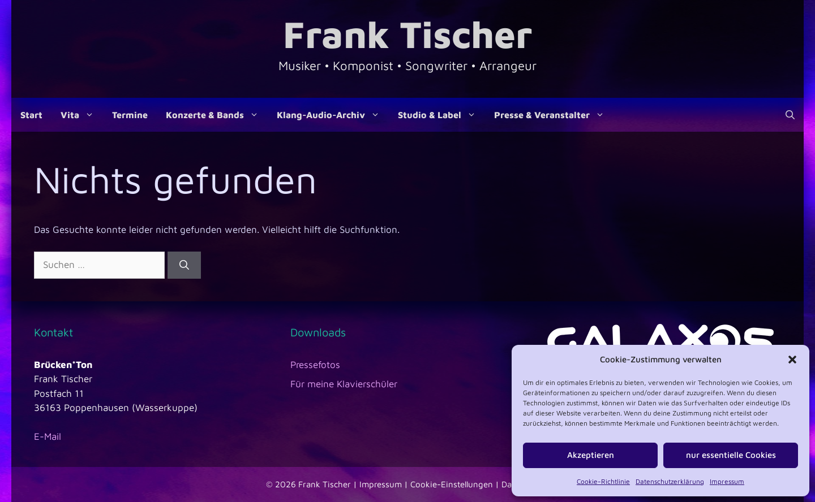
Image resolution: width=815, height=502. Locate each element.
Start (31, 115)
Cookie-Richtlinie (603, 481)
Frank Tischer (407, 33)
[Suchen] (184, 265)
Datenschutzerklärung (670, 481)
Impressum (727, 481)
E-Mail (47, 436)
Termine (130, 115)
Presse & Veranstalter (554, 115)
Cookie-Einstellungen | (455, 484)
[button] (792, 359)
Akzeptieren (590, 455)
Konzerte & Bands (217, 115)
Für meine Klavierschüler (343, 384)
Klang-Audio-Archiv (333, 115)
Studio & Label (441, 115)
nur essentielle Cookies (731, 455)
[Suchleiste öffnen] (790, 115)
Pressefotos (315, 364)
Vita (82, 115)
